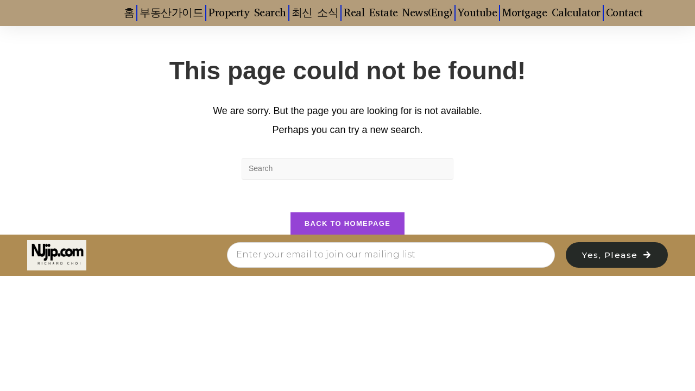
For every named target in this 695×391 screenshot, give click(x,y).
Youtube (477, 12)
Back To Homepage (347, 223)
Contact (624, 12)
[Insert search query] (347, 169)
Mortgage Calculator (551, 12)
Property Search (247, 12)
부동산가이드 (171, 12)
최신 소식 (315, 12)
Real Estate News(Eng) (398, 12)
